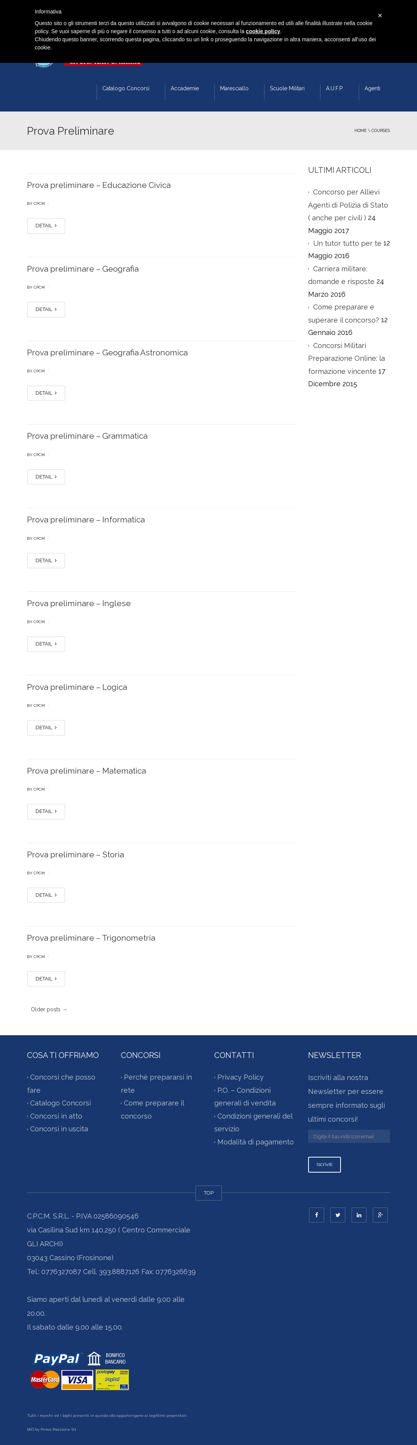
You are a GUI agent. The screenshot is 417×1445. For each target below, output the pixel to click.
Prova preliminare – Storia (75, 854)
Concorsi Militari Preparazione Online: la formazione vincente (346, 358)
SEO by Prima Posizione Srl (51, 1429)
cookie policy (263, 31)
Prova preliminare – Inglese (79, 603)
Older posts (49, 1009)
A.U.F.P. (334, 88)
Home (360, 130)
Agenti (372, 88)
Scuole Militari (287, 88)
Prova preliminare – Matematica (86, 771)
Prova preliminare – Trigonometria (91, 938)
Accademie (185, 88)
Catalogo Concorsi (125, 88)
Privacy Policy (240, 1077)
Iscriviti (324, 1164)
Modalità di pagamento (255, 1142)
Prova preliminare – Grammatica (87, 436)
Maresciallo (234, 88)
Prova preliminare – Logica (77, 687)
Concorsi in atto (56, 1116)
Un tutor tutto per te (347, 243)
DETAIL (46, 225)
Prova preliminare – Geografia (83, 269)
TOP (209, 1193)
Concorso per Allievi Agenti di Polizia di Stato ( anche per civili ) (348, 205)
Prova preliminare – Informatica (86, 519)
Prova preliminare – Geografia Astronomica (107, 352)
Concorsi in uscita (59, 1129)
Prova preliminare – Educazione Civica (99, 185)
